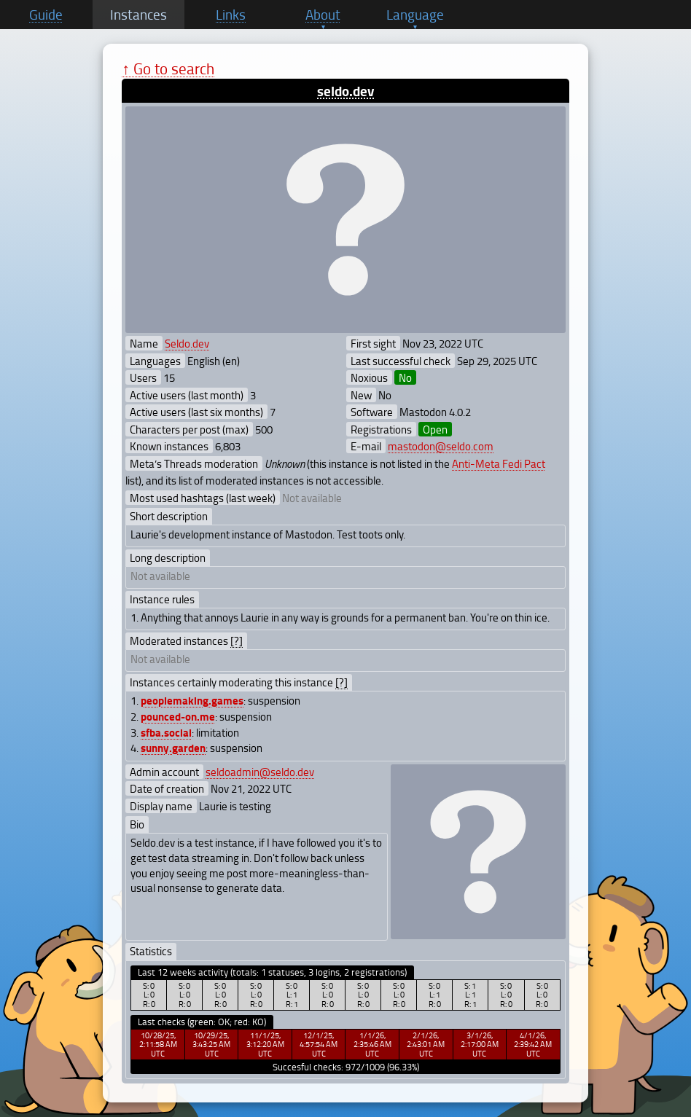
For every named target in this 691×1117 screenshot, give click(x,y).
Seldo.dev (187, 343)
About (322, 14)
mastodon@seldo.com (440, 446)
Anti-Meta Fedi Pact (498, 463)
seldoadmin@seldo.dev (260, 771)
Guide (46, 14)
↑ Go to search (168, 68)
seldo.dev (345, 91)
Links (231, 14)
